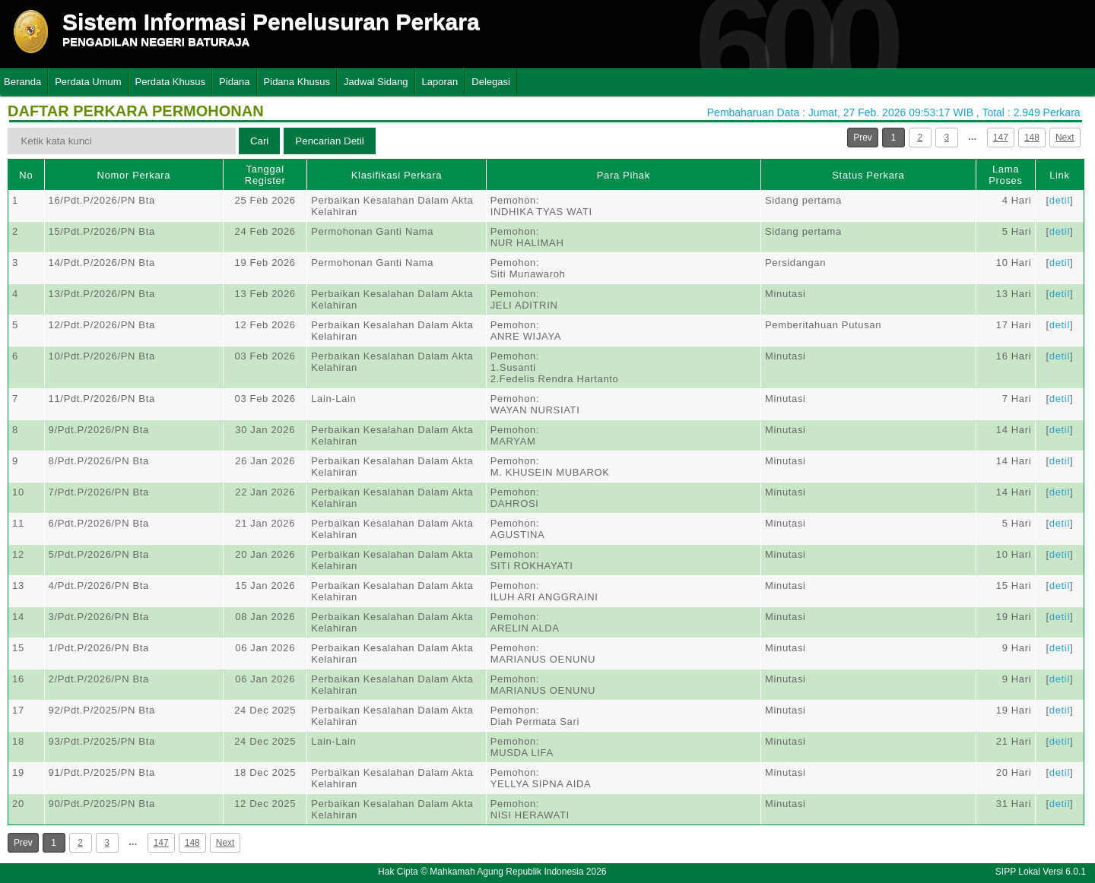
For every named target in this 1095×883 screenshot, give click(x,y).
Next (1064, 137)
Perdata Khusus (170, 81)
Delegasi (490, 81)
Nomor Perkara (134, 175)
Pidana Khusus (297, 81)
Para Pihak (623, 175)
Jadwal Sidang (376, 81)
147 (1000, 137)
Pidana (234, 81)
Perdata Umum (88, 81)
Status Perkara (868, 175)
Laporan (440, 81)
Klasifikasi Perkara (396, 175)
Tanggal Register (265, 174)
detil (1059, 200)
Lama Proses (1005, 174)
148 (1031, 137)
